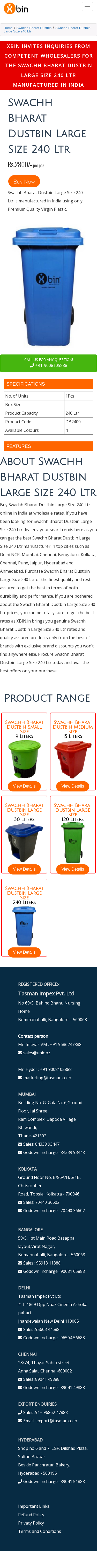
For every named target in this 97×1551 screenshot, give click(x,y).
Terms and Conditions (39, 1531)
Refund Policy (31, 1515)
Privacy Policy (31, 1523)
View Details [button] (24, 786)
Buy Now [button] (24, 181)
